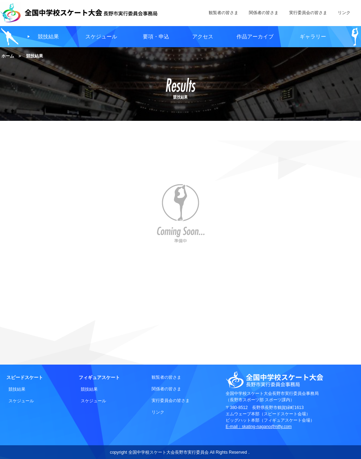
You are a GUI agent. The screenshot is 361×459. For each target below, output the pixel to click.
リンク (158, 412)
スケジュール (101, 36)
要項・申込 (156, 36)
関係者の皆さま (166, 388)
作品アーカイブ (255, 36)
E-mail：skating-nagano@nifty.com (259, 426)
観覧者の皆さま (166, 377)
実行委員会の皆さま (171, 400)
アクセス (202, 36)
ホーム (7, 56)
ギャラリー (313, 36)
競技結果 (48, 36)
